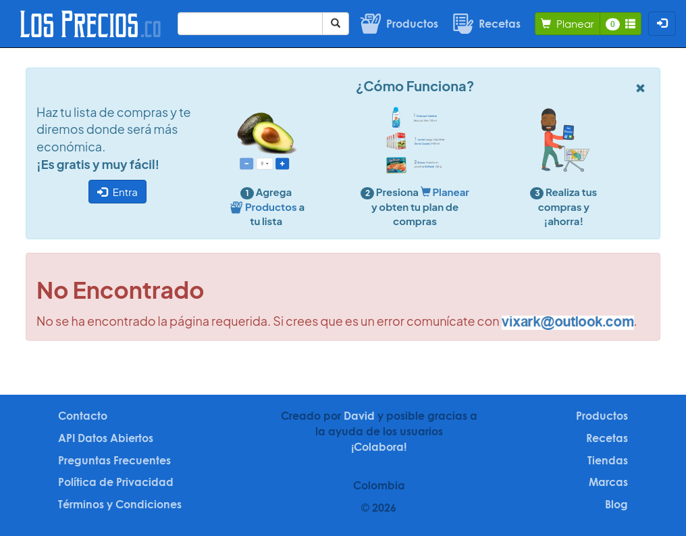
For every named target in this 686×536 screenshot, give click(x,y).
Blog (616, 504)
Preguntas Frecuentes (114, 460)
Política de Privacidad (116, 482)
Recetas (607, 438)
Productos (602, 415)
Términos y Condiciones (120, 504)
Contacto (82, 415)
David (359, 415)
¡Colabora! (378, 447)
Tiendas (607, 460)
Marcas (608, 482)
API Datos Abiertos (105, 438)
